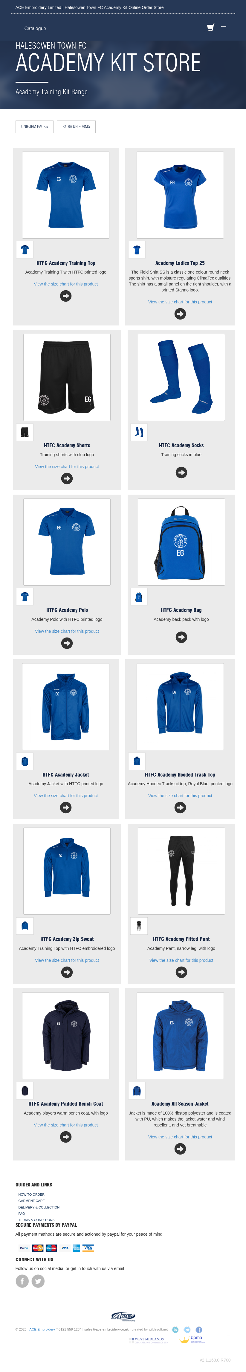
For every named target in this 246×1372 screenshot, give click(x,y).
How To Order (32, 1194)
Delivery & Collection (39, 1207)
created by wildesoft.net (150, 1329)
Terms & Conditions (37, 1220)
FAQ (22, 1213)
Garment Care (32, 1201)
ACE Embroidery (42, 1329)
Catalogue (35, 28)
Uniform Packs (34, 127)
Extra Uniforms (76, 127)
